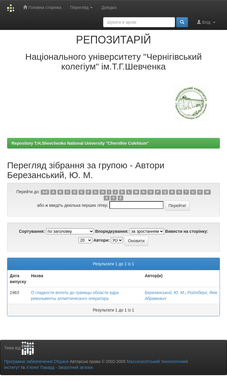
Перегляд (81, 7)
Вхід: (206, 22)
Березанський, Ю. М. (165, 292)
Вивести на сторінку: (186, 231)
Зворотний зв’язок (75, 367)
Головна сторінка (42, 7)
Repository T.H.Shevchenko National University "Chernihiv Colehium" (80, 143)
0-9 (45, 192)
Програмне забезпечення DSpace (36, 361)
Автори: (101, 240)
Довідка (108, 7)
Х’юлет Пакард (40, 367)
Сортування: (32, 231)
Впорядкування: (112, 231)
